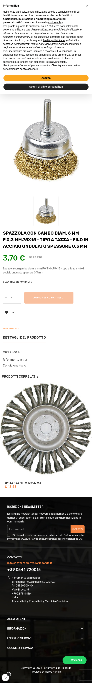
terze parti (59, 26)
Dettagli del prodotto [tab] (24, 337)
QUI (81, 538)
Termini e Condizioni (56, 601)
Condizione (10, 365)
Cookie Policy (37, 601)
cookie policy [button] (55, 22)
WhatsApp (76, 660)
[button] (87, 6)
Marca (7, 352)
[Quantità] (12, 297)
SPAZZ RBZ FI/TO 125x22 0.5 (23, 482)
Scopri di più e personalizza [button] (46, 86)
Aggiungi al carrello (49, 297)
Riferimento (11, 359)
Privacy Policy (20, 601)
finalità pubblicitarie (54, 40)
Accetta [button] (46, 77)
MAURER (16, 352)
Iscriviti (77, 529)
